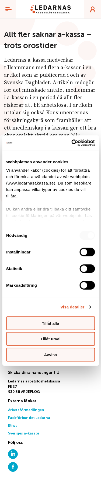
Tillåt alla (50, 323)
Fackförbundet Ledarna (29, 418)
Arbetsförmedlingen (26, 410)
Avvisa (50, 354)
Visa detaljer (72, 307)
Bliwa (13, 426)
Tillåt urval (50, 339)
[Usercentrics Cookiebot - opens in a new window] (72, 142)
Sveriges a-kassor (24, 433)
